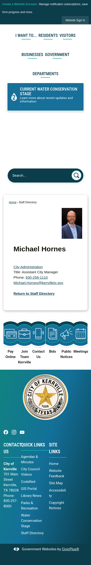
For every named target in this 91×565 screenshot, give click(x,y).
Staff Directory (32, 533)
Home (12, 202)
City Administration (28, 267)
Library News (31, 496)
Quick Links (33, 445)
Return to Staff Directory (33, 293)
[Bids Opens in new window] (53, 334)
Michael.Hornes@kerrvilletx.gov (38, 283)
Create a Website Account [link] (19, 4)
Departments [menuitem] (45, 73)
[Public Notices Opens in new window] (67, 337)
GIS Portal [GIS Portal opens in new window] (29, 489)
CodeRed (28, 482)
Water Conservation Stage (31, 520)
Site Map (56, 483)
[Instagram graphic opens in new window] (14, 432)
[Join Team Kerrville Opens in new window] (24, 340)
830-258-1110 (37, 277)
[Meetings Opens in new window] (81, 334)
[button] (76, 175)
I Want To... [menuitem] (26, 35)
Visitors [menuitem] (67, 35)
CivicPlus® (70, 549)
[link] (75, 20)
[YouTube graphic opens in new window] (22, 432)
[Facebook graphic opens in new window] (5, 432)
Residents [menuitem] (48, 35)
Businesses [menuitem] (32, 54)
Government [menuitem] (57, 54)
